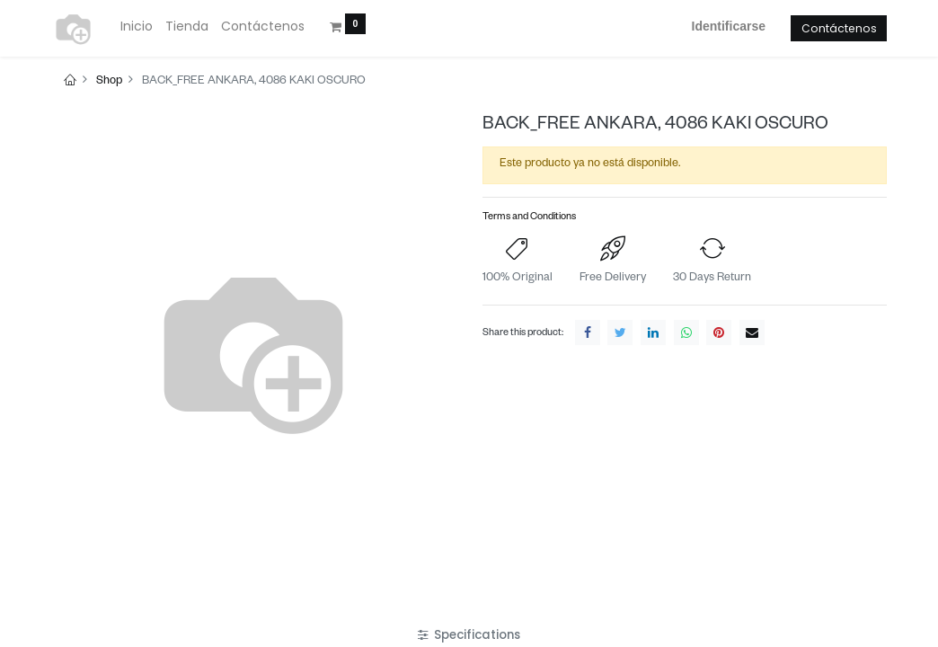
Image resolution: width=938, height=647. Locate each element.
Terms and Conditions (529, 218)
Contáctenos (839, 28)
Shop (109, 81)
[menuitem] (136, 27)
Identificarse (728, 26)
